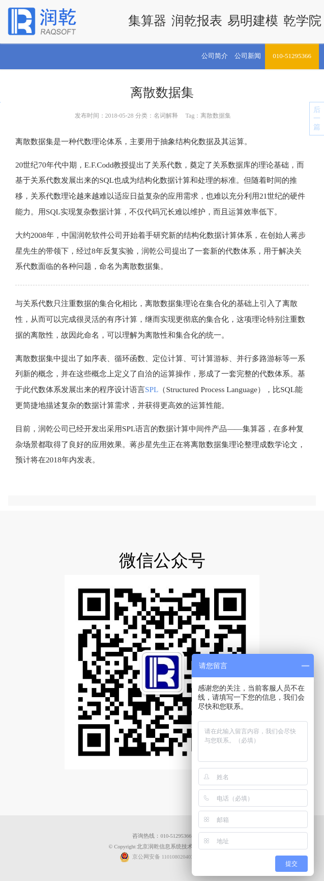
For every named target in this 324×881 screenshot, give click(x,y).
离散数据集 (162, 92)
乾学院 (302, 20)
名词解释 (166, 115)
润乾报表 (196, 20)
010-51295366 (292, 56)
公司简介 (214, 56)
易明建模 (252, 20)
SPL (152, 389)
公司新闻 (247, 56)
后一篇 (316, 118)
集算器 (147, 20)
